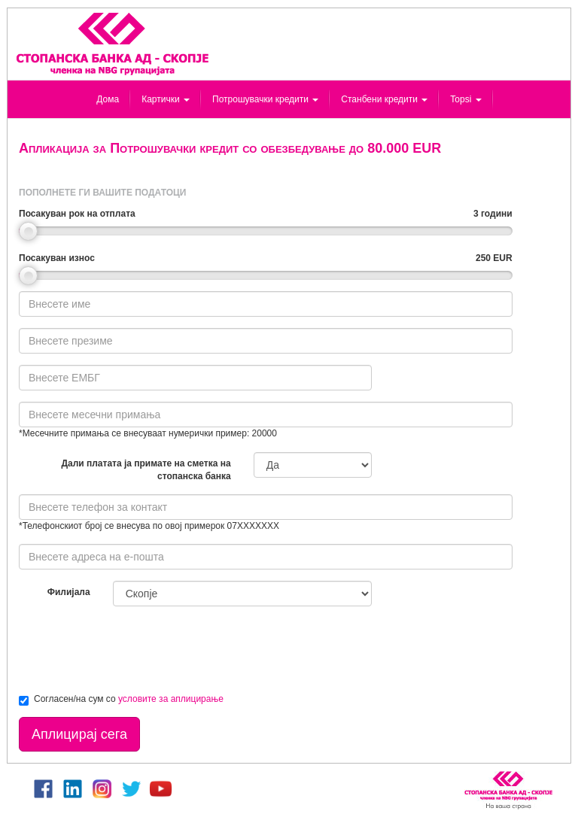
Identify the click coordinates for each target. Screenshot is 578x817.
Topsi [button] (465, 99)
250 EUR (494, 258)
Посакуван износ (57, 258)
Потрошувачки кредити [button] (265, 99)
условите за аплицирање (171, 699)
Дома (107, 99)
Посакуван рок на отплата (77, 213)
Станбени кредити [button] (384, 99)
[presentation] (133, 647)
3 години (493, 213)
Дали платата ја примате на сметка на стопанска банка (145, 469)
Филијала (68, 592)
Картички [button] (165, 99)
